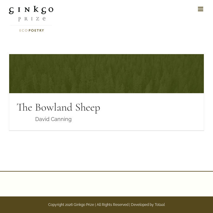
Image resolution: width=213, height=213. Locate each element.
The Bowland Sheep (58, 107)
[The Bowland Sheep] (106, 92)
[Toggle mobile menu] (201, 9)
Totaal (160, 205)
